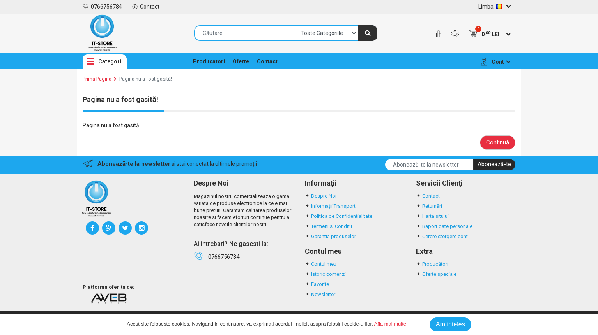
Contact (145, 7)
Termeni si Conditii (328, 226)
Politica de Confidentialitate (338, 216)
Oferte (241, 61)
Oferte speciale (436, 274)
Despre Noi (320, 196)
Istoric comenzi (325, 274)
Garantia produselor (330, 236)
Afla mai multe (390, 324)
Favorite (317, 284)
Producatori (209, 61)
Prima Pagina (97, 79)
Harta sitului (432, 216)
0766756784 (102, 7)
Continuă (497, 142)
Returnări (429, 206)
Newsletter (320, 294)
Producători (432, 264)
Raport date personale (444, 226)
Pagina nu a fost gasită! (145, 79)
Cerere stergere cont (442, 236)
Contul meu (320, 264)
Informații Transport (330, 206)
